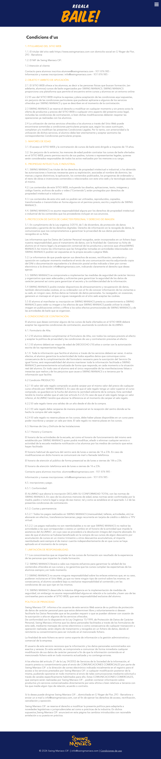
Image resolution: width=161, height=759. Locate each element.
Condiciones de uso (111, 751)
